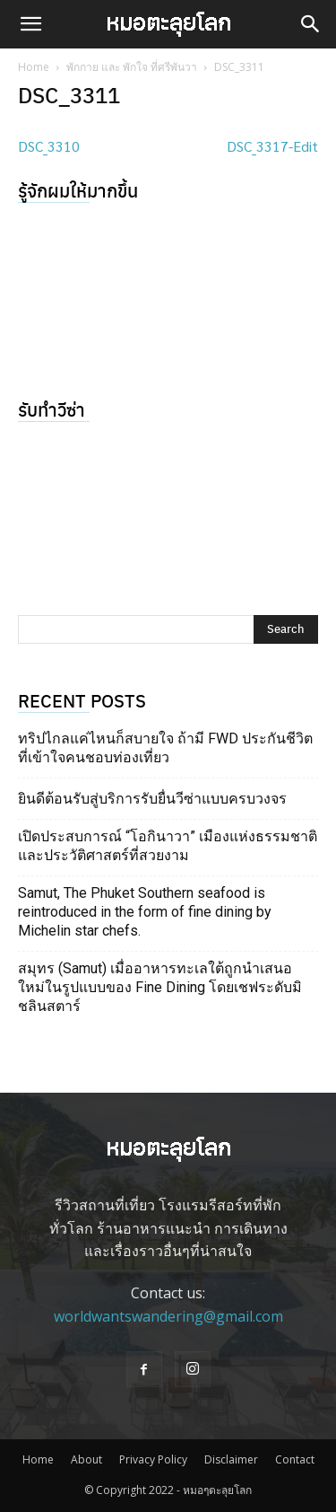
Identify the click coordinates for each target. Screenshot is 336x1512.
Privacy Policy (153, 1459)
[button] (30, 24)
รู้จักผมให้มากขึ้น (78, 190)
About (86, 1459)
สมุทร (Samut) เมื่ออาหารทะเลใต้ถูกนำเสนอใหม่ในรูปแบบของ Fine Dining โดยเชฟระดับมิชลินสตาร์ (160, 987)
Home (33, 67)
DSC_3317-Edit (272, 145)
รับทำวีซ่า (51, 409)
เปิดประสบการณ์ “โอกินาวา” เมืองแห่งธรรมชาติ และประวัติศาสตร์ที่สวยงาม (167, 846)
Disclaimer (231, 1459)
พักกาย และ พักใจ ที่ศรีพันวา (131, 67)
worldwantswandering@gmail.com (168, 1316)
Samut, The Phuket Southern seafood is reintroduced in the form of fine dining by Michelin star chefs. (144, 911)
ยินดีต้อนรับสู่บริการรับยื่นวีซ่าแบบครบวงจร (152, 798)
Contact (294, 1459)
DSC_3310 (49, 145)
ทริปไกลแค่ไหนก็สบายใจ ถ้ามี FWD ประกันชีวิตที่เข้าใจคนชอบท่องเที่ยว (165, 748)
